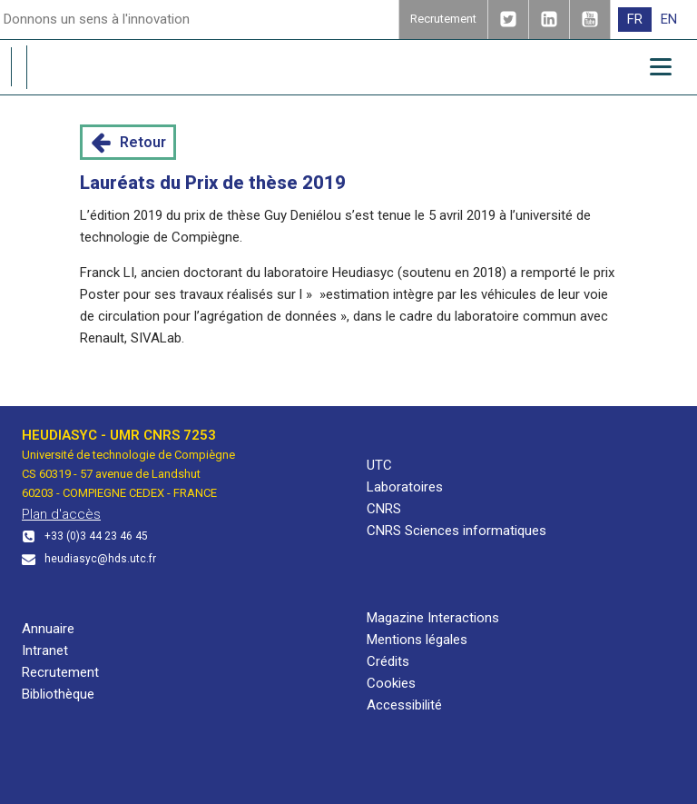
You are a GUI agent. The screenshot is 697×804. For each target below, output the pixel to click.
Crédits (388, 661)
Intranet (45, 650)
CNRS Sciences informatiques (456, 530)
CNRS (384, 509)
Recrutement (60, 672)
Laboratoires (405, 487)
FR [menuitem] (635, 19)
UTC (379, 465)
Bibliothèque (58, 694)
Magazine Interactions (433, 618)
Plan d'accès (61, 514)
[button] (128, 142)
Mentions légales (417, 639)
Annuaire (48, 628)
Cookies (391, 683)
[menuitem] (635, 19)
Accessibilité (404, 705)
